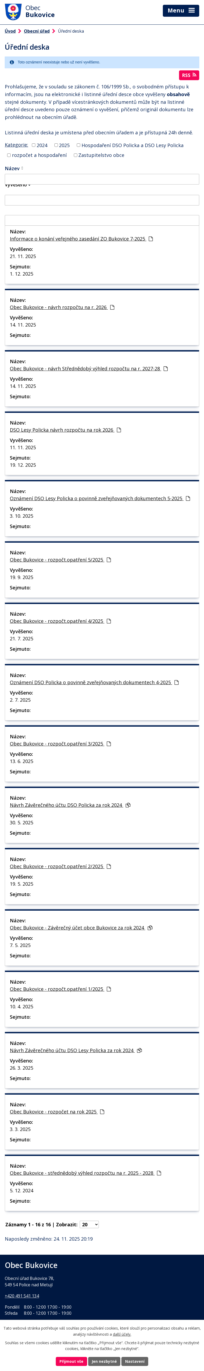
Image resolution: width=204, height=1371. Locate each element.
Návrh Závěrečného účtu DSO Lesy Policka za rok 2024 (76, 1050)
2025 (64, 145)
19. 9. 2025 (21, 577)
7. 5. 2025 (20, 945)
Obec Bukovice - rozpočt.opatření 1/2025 (60, 989)
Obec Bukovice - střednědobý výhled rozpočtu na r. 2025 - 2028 (85, 1173)
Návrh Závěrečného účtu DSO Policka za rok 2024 (70, 805)
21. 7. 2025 (21, 638)
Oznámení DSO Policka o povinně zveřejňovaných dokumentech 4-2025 (94, 682)
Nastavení (135, 1361)
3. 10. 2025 (21, 516)
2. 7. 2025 (20, 700)
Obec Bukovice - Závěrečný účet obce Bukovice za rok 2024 (81, 927)
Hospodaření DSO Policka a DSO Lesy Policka (133, 145)
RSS (189, 75)
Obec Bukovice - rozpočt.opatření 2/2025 (60, 866)
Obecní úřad (37, 31)
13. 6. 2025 (21, 761)
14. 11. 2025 (23, 325)
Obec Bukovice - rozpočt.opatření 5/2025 (60, 559)
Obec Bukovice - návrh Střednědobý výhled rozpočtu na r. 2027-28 (89, 368)
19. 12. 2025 (23, 465)
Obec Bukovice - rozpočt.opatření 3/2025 (60, 743)
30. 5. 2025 (21, 822)
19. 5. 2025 (21, 884)
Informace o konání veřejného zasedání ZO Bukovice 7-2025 (81, 238)
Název (12, 168)
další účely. (122, 1333)
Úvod (10, 31)
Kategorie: (16, 144)
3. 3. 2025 (20, 1129)
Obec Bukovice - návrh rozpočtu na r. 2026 (62, 307)
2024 (42, 145)
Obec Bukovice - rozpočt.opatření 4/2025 (60, 621)
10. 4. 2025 (21, 1006)
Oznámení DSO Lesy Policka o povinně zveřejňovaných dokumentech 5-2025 (100, 498)
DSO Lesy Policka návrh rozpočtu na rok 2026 (65, 430)
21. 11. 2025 (23, 256)
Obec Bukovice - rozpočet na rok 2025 (57, 1111)
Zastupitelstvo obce (101, 155)
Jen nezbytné (104, 1361)
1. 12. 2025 (21, 274)
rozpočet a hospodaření (39, 155)
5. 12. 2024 (21, 1190)
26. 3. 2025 (21, 1068)
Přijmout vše (71, 1361)
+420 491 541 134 (22, 1296)
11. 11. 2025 (23, 447)
